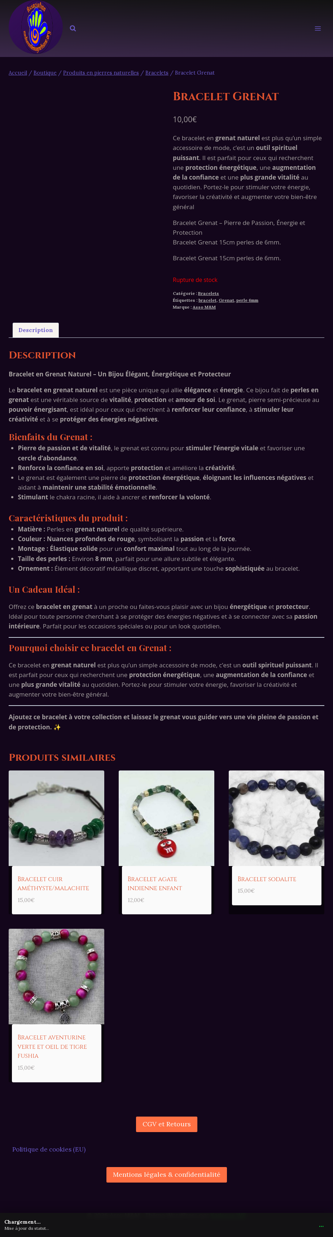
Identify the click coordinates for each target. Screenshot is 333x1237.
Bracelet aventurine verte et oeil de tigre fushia (52, 1046)
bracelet (207, 300)
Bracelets (208, 293)
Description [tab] (35, 330)
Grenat (226, 300)
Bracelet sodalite (267, 879)
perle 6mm (247, 300)
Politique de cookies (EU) (49, 1149)
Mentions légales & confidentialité (166, 1174)
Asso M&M (204, 307)
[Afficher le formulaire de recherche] (72, 28)
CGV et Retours (167, 1124)
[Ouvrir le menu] (317, 28)
